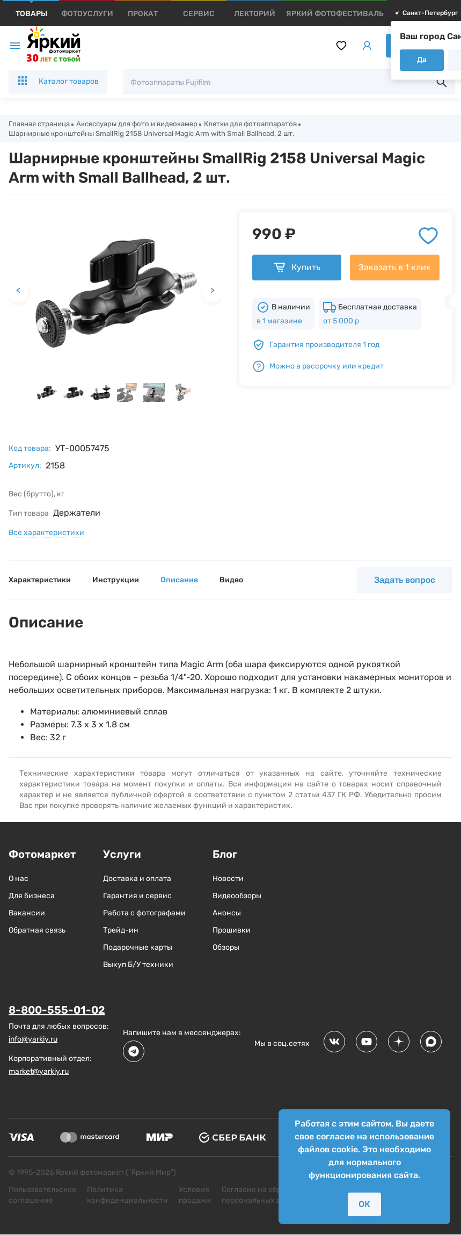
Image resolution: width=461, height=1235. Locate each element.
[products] (31, 13)
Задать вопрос (404, 582)
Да (422, 59)
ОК (364, 1204)
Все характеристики (46, 535)
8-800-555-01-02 (57, 1012)
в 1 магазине (279, 323)
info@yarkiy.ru (33, 1041)
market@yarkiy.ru (39, 1073)
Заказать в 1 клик (394, 270)
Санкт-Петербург (426, 13)
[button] (46, 395)
